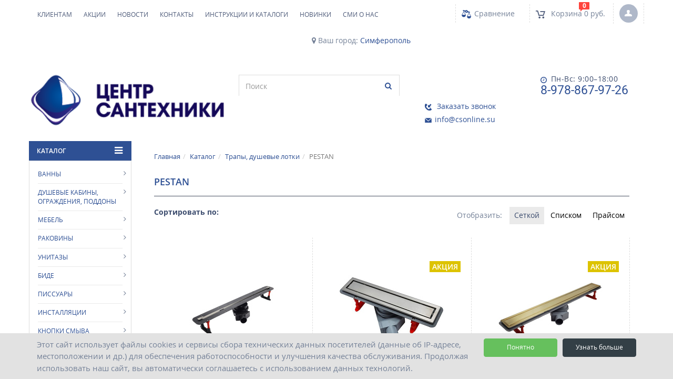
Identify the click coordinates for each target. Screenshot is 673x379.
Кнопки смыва (63, 308)
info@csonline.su (590, 92)
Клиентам (54, 14)
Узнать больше (599, 347)
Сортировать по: (186, 190)
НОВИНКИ (315, 14)
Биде (46, 252)
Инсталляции (62, 290)
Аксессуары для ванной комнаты (80, 332)
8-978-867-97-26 (485, 90)
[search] (220, 85)
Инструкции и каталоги (246, 14)
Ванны (49, 151)
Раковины (55, 216)
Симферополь (385, 40)
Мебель (50, 197)
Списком (560, 193)
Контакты (176, 14)
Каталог (203, 133)
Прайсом (607, 193)
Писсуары (55, 271)
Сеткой (518, 193)
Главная (167, 133)
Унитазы (53, 234)
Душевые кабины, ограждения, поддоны (77, 175)
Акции (95, 14)
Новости (132, 14)
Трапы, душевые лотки (262, 133)
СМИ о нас (361, 14)
